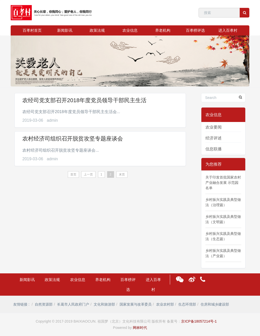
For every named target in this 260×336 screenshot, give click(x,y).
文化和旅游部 (104, 304)
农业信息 (130, 30)
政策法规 (97, 30)
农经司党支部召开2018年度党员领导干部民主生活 (84, 100)
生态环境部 (187, 304)
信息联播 (213, 149)
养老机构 (162, 30)
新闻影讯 (64, 30)
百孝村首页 (32, 30)
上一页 (88, 174)
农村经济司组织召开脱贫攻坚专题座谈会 (72, 138)
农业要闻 (213, 127)
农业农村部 (165, 304)
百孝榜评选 (195, 30)
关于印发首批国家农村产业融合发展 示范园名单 (223, 182)
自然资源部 (44, 304)
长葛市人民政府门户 (73, 304)
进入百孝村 (227, 30)
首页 (73, 174)
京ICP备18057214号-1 (199, 321)
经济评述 (213, 138)
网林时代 (140, 328)
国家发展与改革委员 (136, 304)
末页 (122, 174)
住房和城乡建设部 (215, 304)
